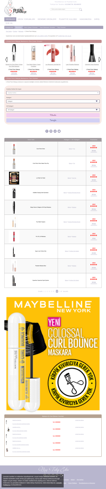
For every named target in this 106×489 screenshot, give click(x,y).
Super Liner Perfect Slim (40, 251)
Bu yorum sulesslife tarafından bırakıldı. (21, 444)
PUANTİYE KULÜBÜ (68, 19)
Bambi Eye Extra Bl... (17, 420)
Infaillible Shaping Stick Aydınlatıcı (41, 192)
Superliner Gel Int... (17, 427)
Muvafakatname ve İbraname (87, 483)
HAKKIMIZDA (86, 19)
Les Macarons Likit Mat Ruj (53, 64)
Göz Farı (74, 178)
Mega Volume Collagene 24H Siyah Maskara (40, 207)
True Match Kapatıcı (40, 221)
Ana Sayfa (9, 31)
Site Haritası (80, 479)
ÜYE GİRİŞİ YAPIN (42, 36)
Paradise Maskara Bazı (40, 265)
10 (61, 291)
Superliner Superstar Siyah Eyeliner (41, 280)
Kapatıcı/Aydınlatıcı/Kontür (74, 192)
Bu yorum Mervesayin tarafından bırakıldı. (21, 423)
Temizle (53, 120)
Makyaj (70, 148)
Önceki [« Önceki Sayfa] (40, 291)
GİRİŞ (96, 19)
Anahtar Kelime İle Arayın (13, 89)
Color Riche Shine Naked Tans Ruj (41, 163)
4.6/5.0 (93, 145)
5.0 (57, 422)
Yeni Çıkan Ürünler (31, 27)
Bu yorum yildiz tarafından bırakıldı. (20, 430)
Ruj (74, 148)
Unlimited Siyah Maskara (92, 64)
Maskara (74, 207)
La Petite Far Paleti (40, 178)
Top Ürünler (61, 27)
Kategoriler (9, 27)
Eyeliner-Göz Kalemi (74, 251)
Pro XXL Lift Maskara (41, 236)
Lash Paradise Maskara (72, 64)
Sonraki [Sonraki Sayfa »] (65, 291)
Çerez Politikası (72, 483)
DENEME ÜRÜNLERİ (47, 19)
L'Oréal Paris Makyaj (79, 420)
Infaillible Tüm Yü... (16, 448)
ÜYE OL (9, 23)
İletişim (73, 479)
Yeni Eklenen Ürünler (47, 27)
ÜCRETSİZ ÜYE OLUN (64, 36)
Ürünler (15, 31)
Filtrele (53, 115)
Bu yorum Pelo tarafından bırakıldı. (20, 437)
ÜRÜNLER (10, 19)
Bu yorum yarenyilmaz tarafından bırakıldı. (21, 451)
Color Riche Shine (41, 148)
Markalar (19, 27)
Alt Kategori (9, 106)
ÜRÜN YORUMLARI (26, 19)
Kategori (8, 97)
